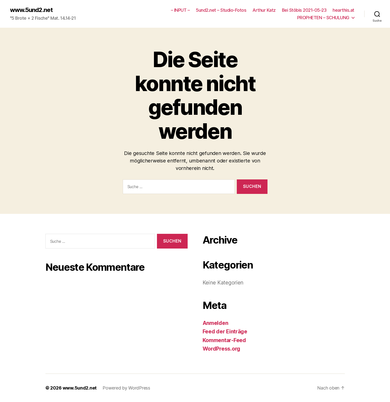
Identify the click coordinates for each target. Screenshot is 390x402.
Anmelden (215, 323)
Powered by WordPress (126, 388)
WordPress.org (222, 349)
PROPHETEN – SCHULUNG (323, 17)
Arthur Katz (264, 10)
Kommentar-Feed (224, 340)
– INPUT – (180, 10)
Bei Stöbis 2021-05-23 (304, 10)
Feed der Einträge (225, 331)
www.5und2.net (31, 10)
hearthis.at (343, 10)
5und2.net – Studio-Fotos (221, 10)
